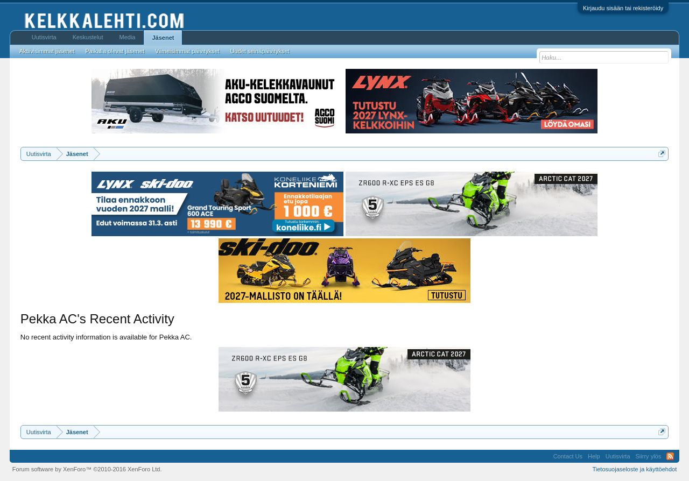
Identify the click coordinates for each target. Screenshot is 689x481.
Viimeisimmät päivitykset (187, 51)
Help (594, 456)
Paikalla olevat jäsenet (115, 51)
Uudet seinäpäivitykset (260, 51)
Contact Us (567, 456)
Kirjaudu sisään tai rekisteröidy (623, 8)
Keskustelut (88, 37)
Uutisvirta (44, 37)
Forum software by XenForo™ (87, 469)
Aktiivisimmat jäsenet (47, 51)
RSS (670, 456)
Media (127, 37)
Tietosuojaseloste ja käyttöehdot (634, 469)
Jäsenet (163, 37)
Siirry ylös (649, 456)
